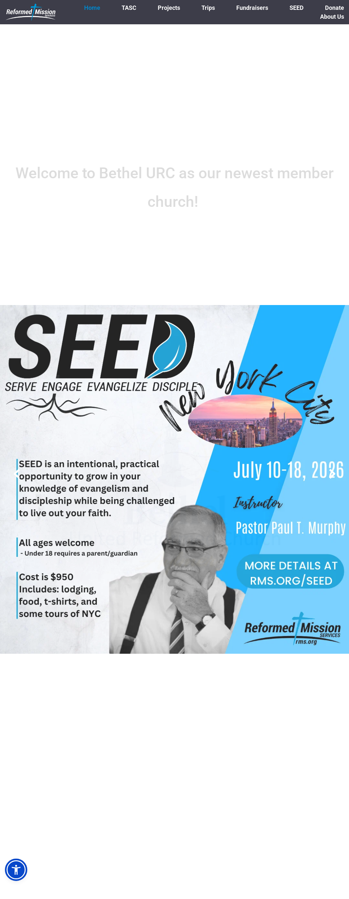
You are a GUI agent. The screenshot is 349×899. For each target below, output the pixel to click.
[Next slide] (332, 474)
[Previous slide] (17, 474)
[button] (16, 869)
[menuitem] (92, 7)
